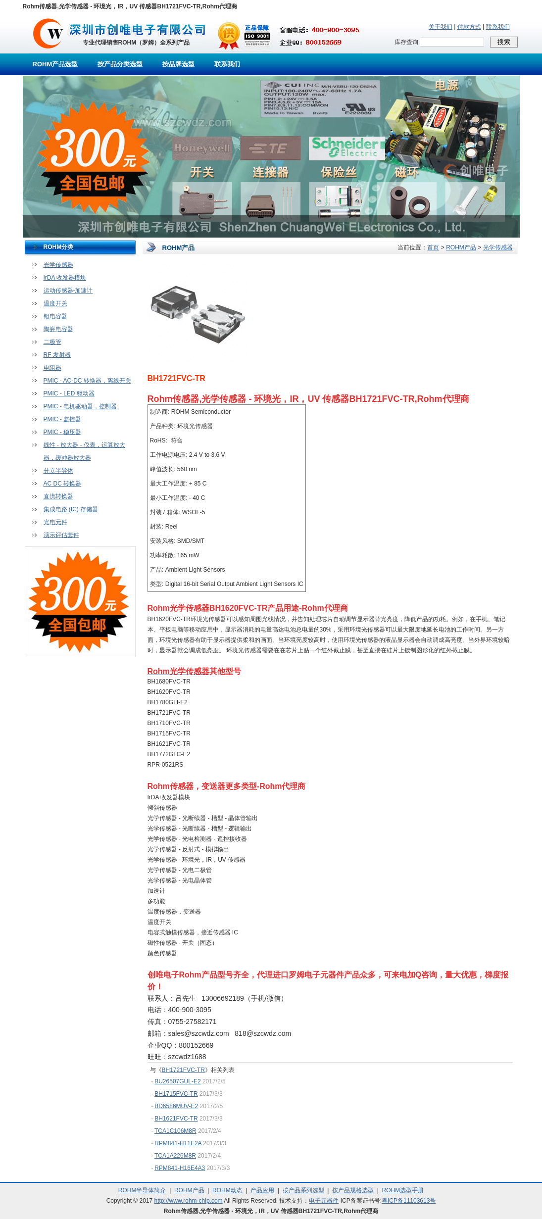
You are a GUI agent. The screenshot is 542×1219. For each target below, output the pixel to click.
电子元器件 (324, 1200)
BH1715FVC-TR (175, 1093)
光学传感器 (58, 264)
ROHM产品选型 (55, 64)
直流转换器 (58, 496)
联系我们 (498, 26)
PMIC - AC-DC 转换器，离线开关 (87, 380)
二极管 (52, 342)
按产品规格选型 (353, 1190)
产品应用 (262, 1190)
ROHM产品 (461, 247)
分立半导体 (58, 470)
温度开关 (55, 303)
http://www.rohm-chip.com (188, 1200)
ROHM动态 (227, 1190)
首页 (433, 247)
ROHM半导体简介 (142, 1190)
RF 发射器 (57, 354)
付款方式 (469, 26)
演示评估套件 (61, 535)
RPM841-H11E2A (177, 1143)
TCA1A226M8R (175, 1155)
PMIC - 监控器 (63, 419)
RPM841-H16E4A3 (179, 1168)
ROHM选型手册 (403, 1190)
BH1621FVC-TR (175, 1118)
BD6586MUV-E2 (176, 1106)
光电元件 (55, 522)
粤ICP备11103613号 (409, 1200)
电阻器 (52, 367)
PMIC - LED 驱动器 (69, 393)
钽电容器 (55, 316)
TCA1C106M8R (175, 1130)
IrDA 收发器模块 (65, 277)
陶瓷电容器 (58, 329)
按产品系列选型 (303, 1190)
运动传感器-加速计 (68, 290)
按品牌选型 (178, 64)
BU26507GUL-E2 (177, 1081)
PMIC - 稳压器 (63, 432)
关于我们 (440, 26)
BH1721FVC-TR (183, 1070)
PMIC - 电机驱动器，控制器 (80, 406)
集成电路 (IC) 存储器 (71, 509)
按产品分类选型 (120, 64)
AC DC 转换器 (63, 483)
